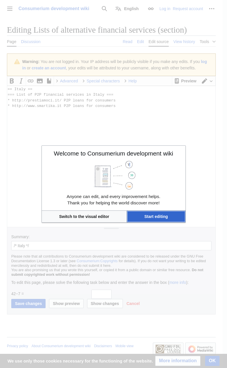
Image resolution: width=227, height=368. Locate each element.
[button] (84, 216)
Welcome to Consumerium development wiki (113, 153)
